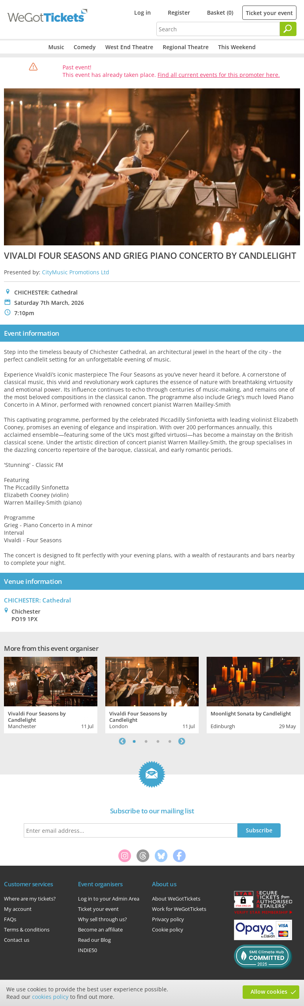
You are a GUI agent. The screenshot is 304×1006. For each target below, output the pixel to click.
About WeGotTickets (176, 898)
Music (56, 47)
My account (18, 908)
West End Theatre (129, 47)
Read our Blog (94, 939)
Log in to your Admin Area (108, 898)
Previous (122, 741)
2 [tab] (146, 741)
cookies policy (50, 996)
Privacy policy (168, 919)
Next (182, 741)
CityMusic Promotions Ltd (75, 272)
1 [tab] (134, 741)
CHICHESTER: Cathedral (37, 600)
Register (179, 12)
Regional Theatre (186, 47)
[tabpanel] (50, 694)
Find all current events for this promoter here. (219, 74)
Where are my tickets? (30, 898)
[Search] (288, 29)
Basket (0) (220, 12)
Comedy (85, 47)
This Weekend (237, 47)
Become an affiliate (100, 929)
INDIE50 (87, 950)
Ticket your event (269, 13)
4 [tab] (170, 741)
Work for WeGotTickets (179, 908)
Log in (142, 12)
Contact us (16, 939)
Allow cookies (269, 991)
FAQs (10, 919)
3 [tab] (158, 741)
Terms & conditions (26, 929)
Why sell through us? (102, 919)
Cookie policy (167, 929)
